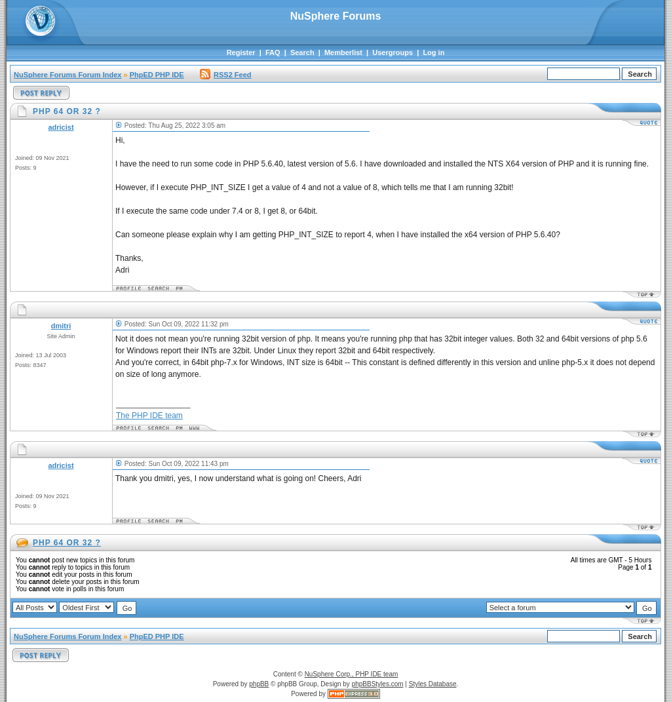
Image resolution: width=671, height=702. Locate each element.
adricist (60, 127)
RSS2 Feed (225, 75)
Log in (433, 52)
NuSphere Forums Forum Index (67, 75)
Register (241, 52)
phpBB (259, 684)
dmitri (61, 326)
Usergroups (392, 52)
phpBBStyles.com (378, 684)
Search (302, 52)
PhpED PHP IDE (157, 75)
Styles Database (433, 684)
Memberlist (343, 52)
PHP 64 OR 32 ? (67, 542)
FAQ (272, 52)
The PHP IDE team (149, 415)
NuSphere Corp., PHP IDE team (351, 674)
